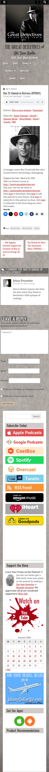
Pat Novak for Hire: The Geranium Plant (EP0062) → (37, 245)
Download (38, 110)
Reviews (9, 70)
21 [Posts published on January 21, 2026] (19, 660)
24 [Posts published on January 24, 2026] (35, 660)
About (15, 63)
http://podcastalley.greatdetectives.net (21, 190)
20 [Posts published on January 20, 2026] (13, 660)
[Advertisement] (23, 544)
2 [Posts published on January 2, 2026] (30, 646)
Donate (12, 78)
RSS (14, 122)
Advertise (24, 70)
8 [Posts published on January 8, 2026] (24, 651)
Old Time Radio (27, 228)
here (11, 193)
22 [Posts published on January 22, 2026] (24, 660)
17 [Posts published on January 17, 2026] (35, 656)
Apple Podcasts (21, 115)
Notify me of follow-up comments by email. (23, 389)
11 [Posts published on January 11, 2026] (41, 651)
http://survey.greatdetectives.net (19, 184)
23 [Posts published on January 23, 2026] (30, 660)
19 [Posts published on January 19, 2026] (8, 660)
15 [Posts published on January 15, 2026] (24, 656)
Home (5, 63)
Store (22, 78)
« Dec (8, 669)
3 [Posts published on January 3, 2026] (35, 646)
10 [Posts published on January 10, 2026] (35, 651)
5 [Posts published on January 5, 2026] (8, 651)
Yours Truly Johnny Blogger (13, 96)
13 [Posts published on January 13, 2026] (14, 656)
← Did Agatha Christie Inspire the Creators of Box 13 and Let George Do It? (12, 248)
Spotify (33, 115)
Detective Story (15, 228)
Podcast (14, 89)
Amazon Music (10, 119)
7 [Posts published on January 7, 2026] (19, 651)
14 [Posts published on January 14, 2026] (19, 656)
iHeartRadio (25, 119)
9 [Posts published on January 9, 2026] (30, 651)
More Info (23, 593)
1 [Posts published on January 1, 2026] (24, 646)
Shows (25, 63)
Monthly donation (25, 587)
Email (36, 119)
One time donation (25, 584)
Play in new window (21, 110)
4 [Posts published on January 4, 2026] (40, 646)
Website (4, 380)
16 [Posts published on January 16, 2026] (30, 656)
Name (4, 361)
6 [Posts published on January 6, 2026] (13, 651)
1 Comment (26, 96)
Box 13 (8, 89)
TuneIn (6, 122)
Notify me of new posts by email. (18, 396)
